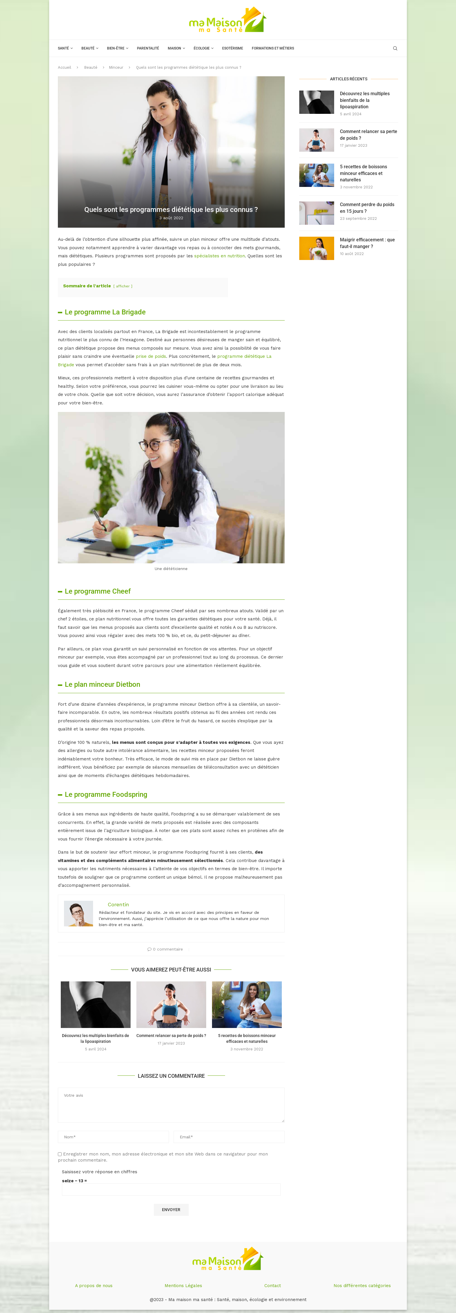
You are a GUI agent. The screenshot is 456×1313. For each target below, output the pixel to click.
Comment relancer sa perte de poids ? (171, 1035)
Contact (272, 1285)
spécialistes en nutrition (219, 256)
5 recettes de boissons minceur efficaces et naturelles (363, 173)
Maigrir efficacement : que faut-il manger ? (367, 243)
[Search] (395, 48)
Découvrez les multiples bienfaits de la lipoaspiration (365, 100)
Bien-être (115, 48)
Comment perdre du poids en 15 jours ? (367, 208)
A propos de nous (94, 1285)
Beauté (88, 48)
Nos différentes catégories (362, 1285)
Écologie (202, 48)
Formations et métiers (273, 48)
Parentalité (148, 48)
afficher (123, 286)
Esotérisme (232, 48)
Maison (174, 48)
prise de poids (151, 356)
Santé (63, 48)
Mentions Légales (183, 1285)
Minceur (116, 67)
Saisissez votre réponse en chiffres (99, 1171)
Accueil (64, 67)
